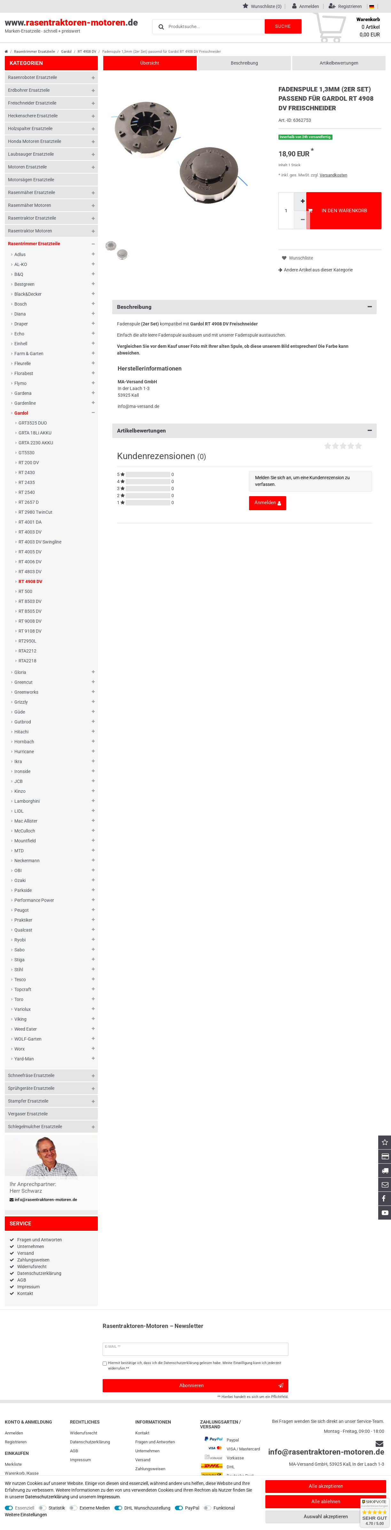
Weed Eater (25, 1029)
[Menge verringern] (302, 220)
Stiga (19, 959)
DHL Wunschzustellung (147, 1507)
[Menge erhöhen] (302, 201)
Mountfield (25, 840)
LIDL (19, 811)
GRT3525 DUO (33, 422)
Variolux (22, 1009)
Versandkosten (333, 175)
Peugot (21, 910)
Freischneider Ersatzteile (32, 102)
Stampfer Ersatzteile (28, 1101)
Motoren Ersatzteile (27, 166)
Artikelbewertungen (339, 63)
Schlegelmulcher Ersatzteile (35, 1126)
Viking (20, 1019)
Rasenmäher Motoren (29, 205)
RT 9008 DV (30, 621)
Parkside (23, 890)
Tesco (20, 979)
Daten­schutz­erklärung (90, 1442)
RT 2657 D (29, 502)
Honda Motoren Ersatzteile (34, 141)
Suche (282, 26)
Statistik (57, 1507)
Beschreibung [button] (244, 307)
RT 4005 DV (30, 551)
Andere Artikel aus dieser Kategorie (315, 269)
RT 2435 (27, 482)
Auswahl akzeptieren (326, 1516)
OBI (18, 870)
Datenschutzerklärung (39, 1273)
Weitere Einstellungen (26, 1514)
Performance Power (34, 900)
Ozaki (20, 880)
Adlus (20, 254)
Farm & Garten (28, 353)
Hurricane (24, 751)
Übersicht (149, 63)
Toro (18, 999)
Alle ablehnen (325, 1501)
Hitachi (21, 731)
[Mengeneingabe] (286, 210)
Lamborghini (27, 801)
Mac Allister (25, 821)
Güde (19, 711)
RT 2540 (27, 492)
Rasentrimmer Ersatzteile (34, 52)
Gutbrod (22, 721)
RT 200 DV (29, 462)
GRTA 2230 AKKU (36, 442)
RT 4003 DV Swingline (40, 541)
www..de (71, 26)
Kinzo (20, 791)
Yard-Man (24, 1058)
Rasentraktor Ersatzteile (32, 218)
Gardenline (25, 403)
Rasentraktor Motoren (30, 230)
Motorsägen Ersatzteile (31, 179)
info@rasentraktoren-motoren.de (43, 1200)
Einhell (20, 343)
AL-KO (20, 264)
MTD (19, 850)
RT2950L (27, 641)
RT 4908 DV (87, 52)
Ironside (22, 771)
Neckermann (27, 860)
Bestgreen (24, 284)
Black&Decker (28, 294)
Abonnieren (231, 1386)
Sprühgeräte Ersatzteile (31, 1088)
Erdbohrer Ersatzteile (29, 90)
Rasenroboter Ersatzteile (32, 77)
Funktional (224, 1507)
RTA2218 (27, 660)
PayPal (192, 1507)
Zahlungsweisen (33, 1259)
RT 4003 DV (30, 532)
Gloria (20, 672)
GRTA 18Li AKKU (35, 432)
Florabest (23, 373)
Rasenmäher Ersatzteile (31, 192)
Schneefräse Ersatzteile (31, 1075)
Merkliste (13, 1464)
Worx (19, 1048)
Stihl (18, 969)
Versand (25, 1253)
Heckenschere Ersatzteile (33, 115)
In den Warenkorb (337, 210)
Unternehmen (30, 1246)
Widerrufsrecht (32, 1266)
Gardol (66, 52)
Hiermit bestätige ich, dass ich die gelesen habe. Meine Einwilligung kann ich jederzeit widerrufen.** (194, 1365)
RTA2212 (27, 650)
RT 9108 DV (30, 631)
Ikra (18, 761)
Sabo (19, 949)
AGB (21, 1280)
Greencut (23, 682)
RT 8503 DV (30, 601)
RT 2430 (27, 472)
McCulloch (24, 830)
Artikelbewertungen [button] (244, 431)
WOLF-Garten (28, 1039)
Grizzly (21, 702)
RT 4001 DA (30, 522)
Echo (19, 333)
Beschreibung (244, 63)
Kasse (33, 1473)
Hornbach (24, 741)
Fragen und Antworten (39, 1239)
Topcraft (22, 989)
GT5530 (27, 452)
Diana (20, 313)
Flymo (20, 383)
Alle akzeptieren (326, 1486)
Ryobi (20, 939)
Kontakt (25, 1293)
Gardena (23, 393)
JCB (18, 781)
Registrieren (16, 1442)
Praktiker (23, 920)
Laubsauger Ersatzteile (31, 154)
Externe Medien (95, 1507)
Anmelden (14, 1433)
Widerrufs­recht (83, 1433)
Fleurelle (22, 363)
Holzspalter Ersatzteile (30, 128)
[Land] (371, 6)
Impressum (28, 1286)
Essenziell (24, 1507)
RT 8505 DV (30, 611)
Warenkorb (15, 1473)
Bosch (20, 304)
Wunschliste (297, 258)
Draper (21, 323)
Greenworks (26, 692)
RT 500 (25, 591)
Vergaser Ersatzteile (28, 1113)
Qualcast (23, 930)
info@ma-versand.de (138, 406)
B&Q (18, 274)
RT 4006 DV (30, 561)
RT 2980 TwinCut (35, 512)
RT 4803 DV (30, 571)
